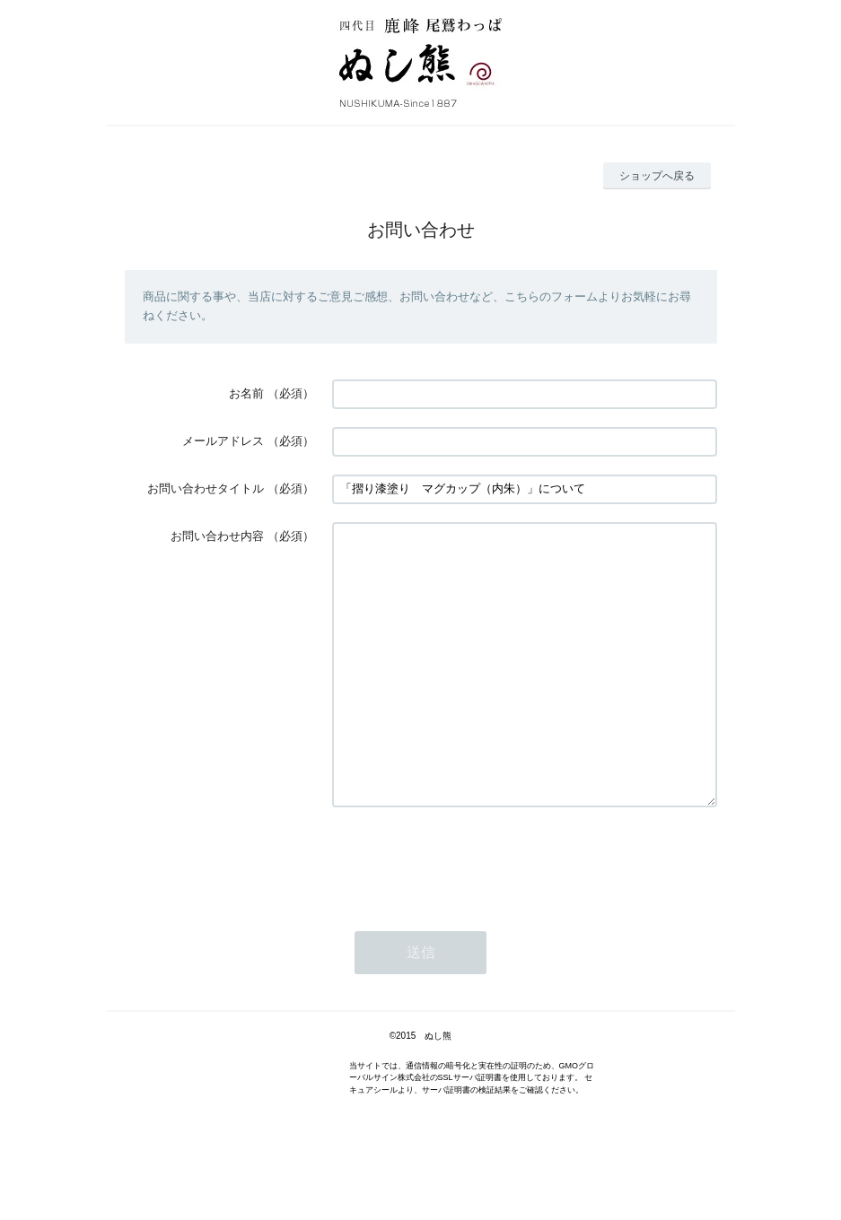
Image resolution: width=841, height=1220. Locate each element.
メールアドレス (223, 441)
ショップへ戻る (657, 176)
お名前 (246, 393)
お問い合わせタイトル (205, 488)
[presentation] (468, 914)
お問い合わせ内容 (217, 536)
